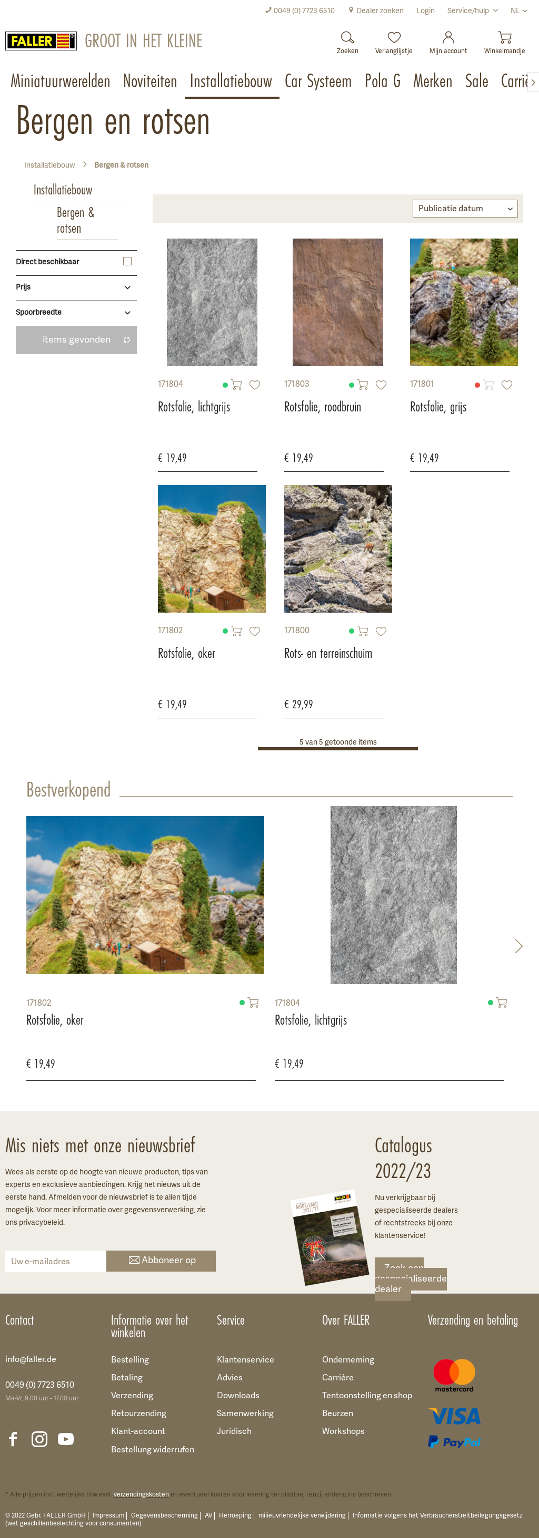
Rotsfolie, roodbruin (322, 406)
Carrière (338, 1378)
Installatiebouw (63, 189)
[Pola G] (384, 82)
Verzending (132, 1396)
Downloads (238, 1396)
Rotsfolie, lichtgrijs (194, 406)
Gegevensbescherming (164, 1516)
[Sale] (478, 82)
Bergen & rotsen (75, 220)
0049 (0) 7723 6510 (300, 11)
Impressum (108, 1516)
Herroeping (235, 1516)
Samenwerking (245, 1414)
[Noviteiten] (151, 82)
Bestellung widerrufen (152, 1450)
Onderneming (348, 1360)
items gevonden (87, 340)
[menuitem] (300, 11)
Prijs (23, 287)
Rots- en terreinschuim (328, 653)
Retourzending (138, 1414)
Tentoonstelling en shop (367, 1396)
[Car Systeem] (320, 82)
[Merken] (434, 82)
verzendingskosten (141, 1495)
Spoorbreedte (39, 312)
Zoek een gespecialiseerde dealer (411, 1279)
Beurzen (337, 1414)
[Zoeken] (347, 39)
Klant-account (138, 1432)
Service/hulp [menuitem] (469, 11)
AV (208, 1516)
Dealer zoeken (375, 11)
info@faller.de (30, 1360)
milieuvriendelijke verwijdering (302, 1516)
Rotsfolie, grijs (438, 406)
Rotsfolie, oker (186, 653)
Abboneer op (161, 1261)
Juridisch (234, 1432)
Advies (230, 1378)
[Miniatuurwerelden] (61, 82)
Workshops (343, 1432)
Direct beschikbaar (47, 262)
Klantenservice (245, 1360)
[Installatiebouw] (232, 82)
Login (425, 11)
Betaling (127, 1378)
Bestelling (130, 1360)
